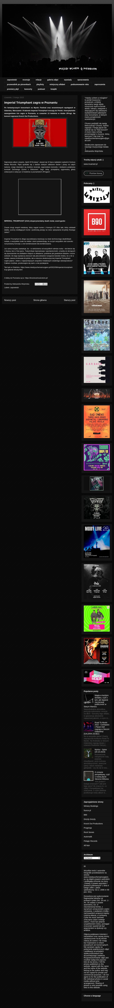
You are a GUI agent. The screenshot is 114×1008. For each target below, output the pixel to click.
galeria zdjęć (52, 80)
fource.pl (87, 810)
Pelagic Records (90, 841)
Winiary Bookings (91, 806)
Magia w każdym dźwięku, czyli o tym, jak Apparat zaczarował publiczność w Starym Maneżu (96, 701)
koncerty (28, 89)
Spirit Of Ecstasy (31, 162)
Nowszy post (10, 300)
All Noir (87, 845)
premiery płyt (13, 89)
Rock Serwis (89, 832)
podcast (41, 89)
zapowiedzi (12, 80)
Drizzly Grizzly (90, 819)
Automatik (88, 837)
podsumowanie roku (80, 84)
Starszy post (69, 300)
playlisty (40, 84)
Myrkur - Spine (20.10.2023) (101, 751)
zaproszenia (100, 84)
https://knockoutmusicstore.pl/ (36, 278)
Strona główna (40, 300)
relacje (38, 80)
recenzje (26, 80)
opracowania (83, 80)
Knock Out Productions (93, 824)
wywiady (68, 80)
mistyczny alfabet (57, 84)
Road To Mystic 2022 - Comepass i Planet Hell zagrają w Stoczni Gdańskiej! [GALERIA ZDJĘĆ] (96, 728)
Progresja (88, 828)
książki (54, 89)
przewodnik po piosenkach (19, 84)
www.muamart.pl (90, 164)
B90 (85, 815)
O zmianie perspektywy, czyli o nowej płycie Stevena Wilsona (102, 775)
